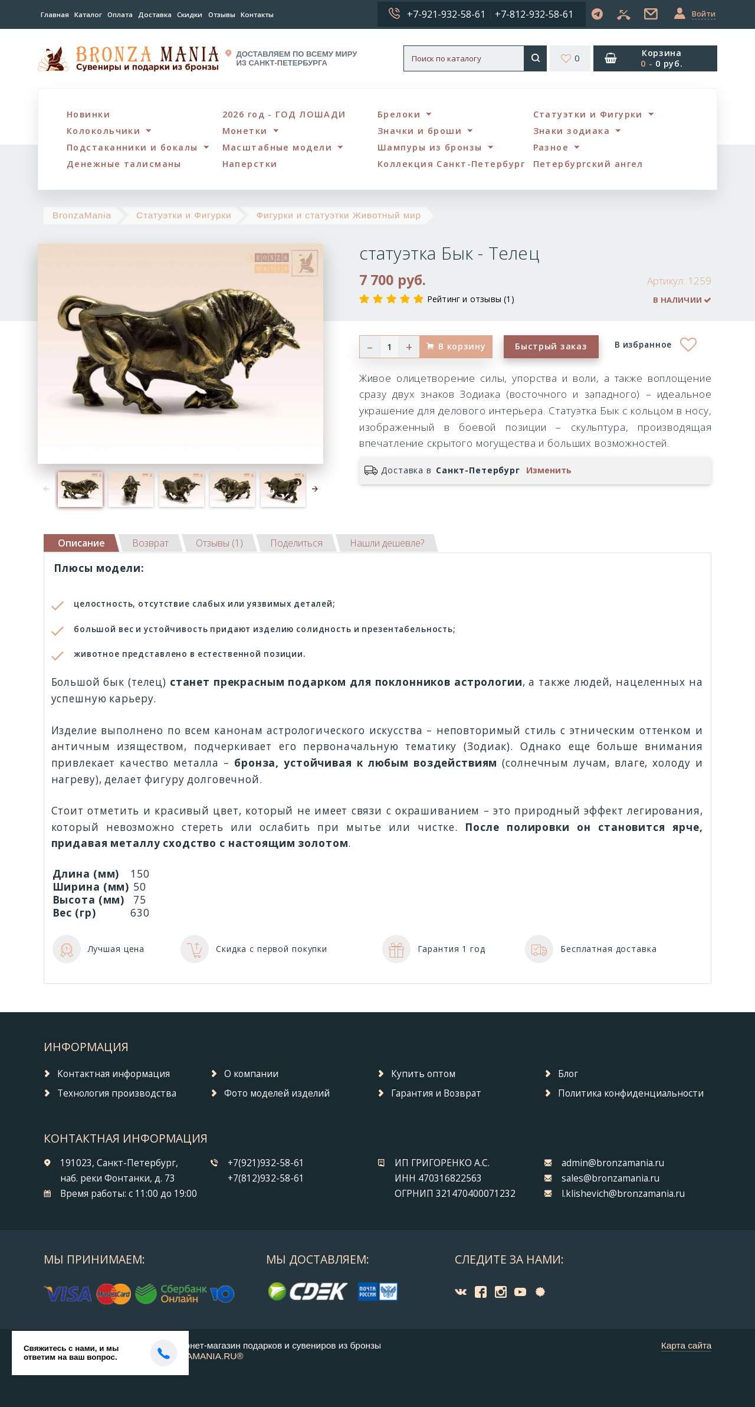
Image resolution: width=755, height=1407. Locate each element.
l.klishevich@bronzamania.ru (623, 1193)
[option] (80, 489)
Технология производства (116, 1093)
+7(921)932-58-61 (266, 1163)
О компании (251, 1074)
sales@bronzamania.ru (610, 1178)
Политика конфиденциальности (631, 1093)
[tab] (150, 543)
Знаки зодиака (571, 130)
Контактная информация (113, 1074)
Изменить (549, 470)
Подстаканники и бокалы (132, 147)
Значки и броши (420, 130)
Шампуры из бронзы (430, 147)
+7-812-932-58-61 (534, 14)
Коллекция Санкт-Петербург (451, 163)
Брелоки (399, 114)
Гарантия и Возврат (436, 1093)
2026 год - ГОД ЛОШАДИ (284, 114)
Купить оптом (423, 1074)
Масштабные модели (277, 147)
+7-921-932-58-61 (446, 14)
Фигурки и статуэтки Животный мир (338, 215)
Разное (551, 147)
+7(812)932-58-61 (266, 1178)
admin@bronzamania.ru (613, 1163)
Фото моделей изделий (277, 1093)
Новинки (88, 114)
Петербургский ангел (588, 163)
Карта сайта (686, 1345)
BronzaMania (81, 215)
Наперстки (250, 163)
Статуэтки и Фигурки (588, 114)
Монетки (245, 130)
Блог (568, 1074)
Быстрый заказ (551, 346)
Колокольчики (103, 130)
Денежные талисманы (124, 163)
